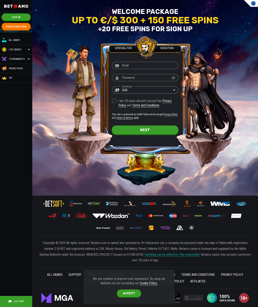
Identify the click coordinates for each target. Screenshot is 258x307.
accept (129, 293)
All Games (11, 40)
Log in (16, 17)
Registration (16, 26)
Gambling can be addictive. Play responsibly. (172, 254)
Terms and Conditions (145, 105)
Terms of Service (124, 117)
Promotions (12, 68)
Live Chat (16, 301)
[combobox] (145, 90)
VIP (7, 78)
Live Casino (15, 49)
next (145, 130)
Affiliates (197, 281)
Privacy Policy (170, 114)
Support (75, 275)
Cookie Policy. (148, 283)
